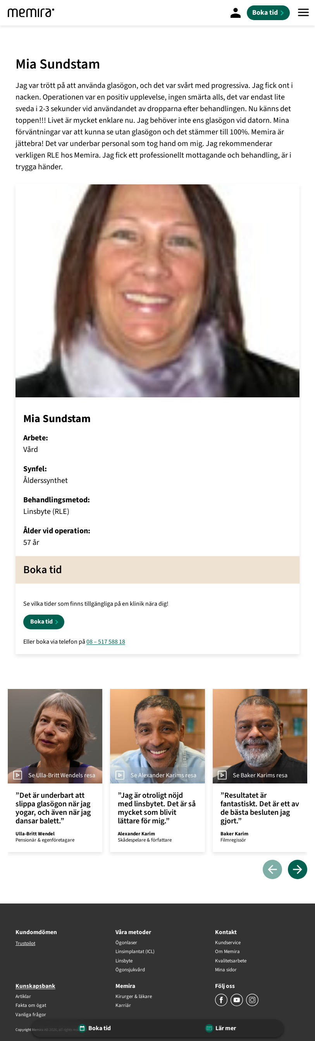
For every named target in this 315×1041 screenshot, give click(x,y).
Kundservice (228, 943)
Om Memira (227, 952)
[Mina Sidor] (235, 12)
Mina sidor (226, 970)
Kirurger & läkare (133, 997)
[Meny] (303, 13)
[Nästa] (297, 870)
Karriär (123, 1006)
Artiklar (23, 997)
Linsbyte (124, 961)
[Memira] (31, 13)
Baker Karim (234, 834)
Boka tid (41, 621)
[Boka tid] (268, 12)
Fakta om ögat (30, 1006)
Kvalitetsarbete (230, 961)
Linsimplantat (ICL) (135, 952)
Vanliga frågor (30, 1015)
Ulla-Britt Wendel (35, 834)
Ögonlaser (126, 943)
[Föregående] (272, 870)
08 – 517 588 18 (105, 641)
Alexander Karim (136, 834)
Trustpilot (25, 943)
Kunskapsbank (35, 986)
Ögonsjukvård (130, 970)
